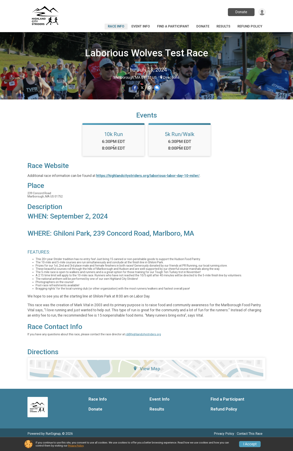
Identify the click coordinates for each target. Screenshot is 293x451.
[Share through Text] (156, 88)
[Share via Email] (149, 88)
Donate (241, 12)
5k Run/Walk (179, 144)
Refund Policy (249, 26)
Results (223, 26)
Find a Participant (173, 26)
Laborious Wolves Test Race (146, 53)
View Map (146, 378)
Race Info (116, 26)
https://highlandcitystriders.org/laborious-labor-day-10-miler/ (148, 185)
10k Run (113, 144)
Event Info (140, 26)
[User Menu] (262, 12)
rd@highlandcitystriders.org (143, 344)
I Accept (250, 444)
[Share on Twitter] (142, 88)
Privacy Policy (75, 445)
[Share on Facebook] (135, 88)
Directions (171, 77)
